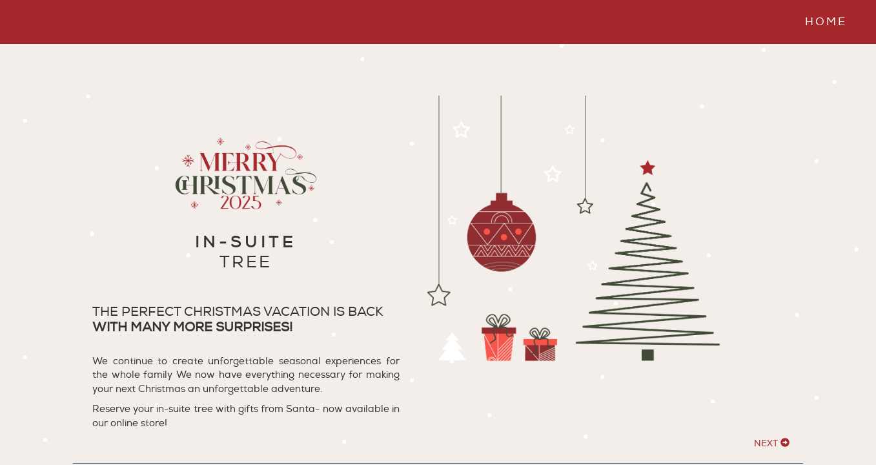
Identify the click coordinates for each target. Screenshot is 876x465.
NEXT (771, 443)
